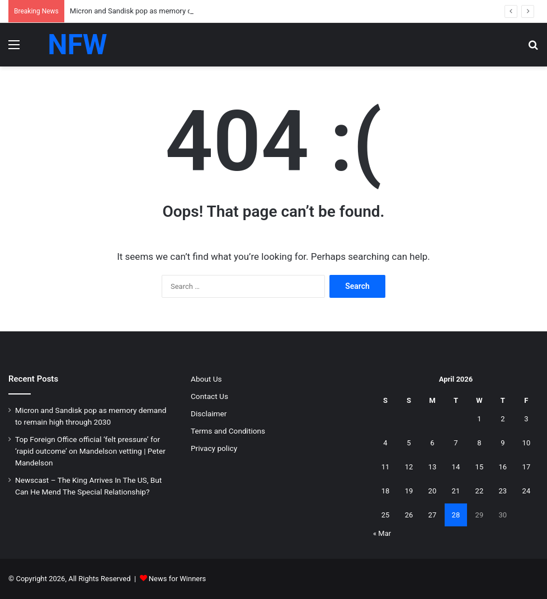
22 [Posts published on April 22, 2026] (479, 491)
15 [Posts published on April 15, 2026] (479, 467)
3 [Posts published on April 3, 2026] (526, 419)
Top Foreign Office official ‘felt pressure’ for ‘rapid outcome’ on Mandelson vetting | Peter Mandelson (90, 451)
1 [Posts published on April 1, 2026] (479, 419)
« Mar (382, 533)
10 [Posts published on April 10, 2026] (526, 443)
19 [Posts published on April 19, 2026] (409, 491)
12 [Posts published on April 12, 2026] (409, 467)
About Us (206, 378)
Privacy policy (214, 448)
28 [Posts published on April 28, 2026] (456, 515)
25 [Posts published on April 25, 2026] (385, 515)
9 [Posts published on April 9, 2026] (502, 443)
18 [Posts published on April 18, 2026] (385, 491)
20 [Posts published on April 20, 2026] (432, 491)
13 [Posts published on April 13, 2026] (432, 467)
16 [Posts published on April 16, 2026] (503, 467)
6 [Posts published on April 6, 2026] (432, 443)
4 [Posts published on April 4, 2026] (385, 443)
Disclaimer (209, 413)
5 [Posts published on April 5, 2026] (409, 443)
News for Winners (177, 578)
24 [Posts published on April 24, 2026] (526, 491)
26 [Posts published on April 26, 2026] (409, 515)
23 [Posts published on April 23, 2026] (503, 491)
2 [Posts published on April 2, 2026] (502, 419)
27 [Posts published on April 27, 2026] (432, 515)
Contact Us (209, 396)
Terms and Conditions (228, 430)
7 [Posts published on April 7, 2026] (456, 443)
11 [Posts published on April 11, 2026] (385, 467)
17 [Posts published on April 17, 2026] (526, 467)
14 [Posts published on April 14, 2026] (456, 467)
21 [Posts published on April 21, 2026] (456, 491)
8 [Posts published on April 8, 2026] (479, 443)
